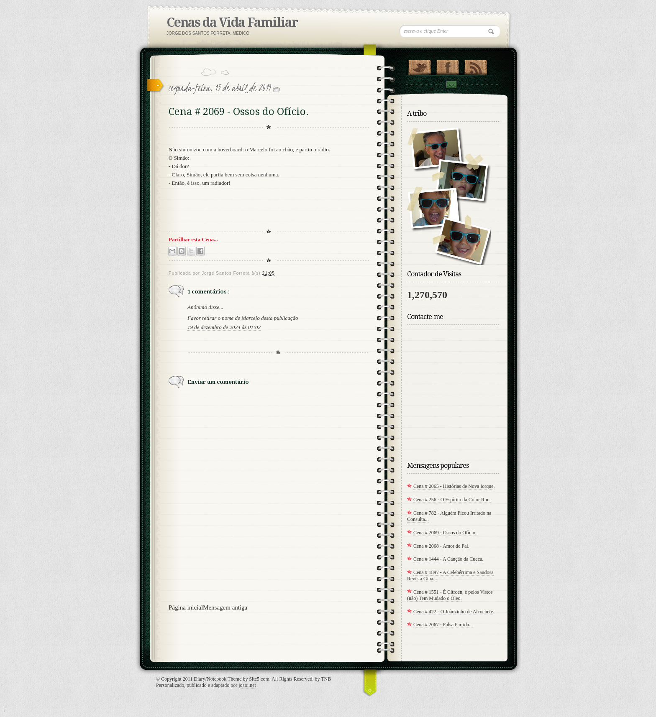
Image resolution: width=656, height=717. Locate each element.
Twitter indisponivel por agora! (419, 65)
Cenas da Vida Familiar (232, 22)
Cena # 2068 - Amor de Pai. (441, 546)
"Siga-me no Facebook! (447, 65)
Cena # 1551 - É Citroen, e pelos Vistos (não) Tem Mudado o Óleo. (449, 595)
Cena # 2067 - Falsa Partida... (443, 625)
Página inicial (186, 607)
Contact (451, 85)
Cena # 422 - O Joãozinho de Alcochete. (453, 612)
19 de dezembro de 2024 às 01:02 (224, 327)
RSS (475, 65)
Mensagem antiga (225, 607)
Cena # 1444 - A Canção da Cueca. (448, 559)
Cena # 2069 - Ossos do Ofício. (445, 533)
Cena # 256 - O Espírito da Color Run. (452, 500)
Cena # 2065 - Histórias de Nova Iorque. (454, 486)
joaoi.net (247, 685)
